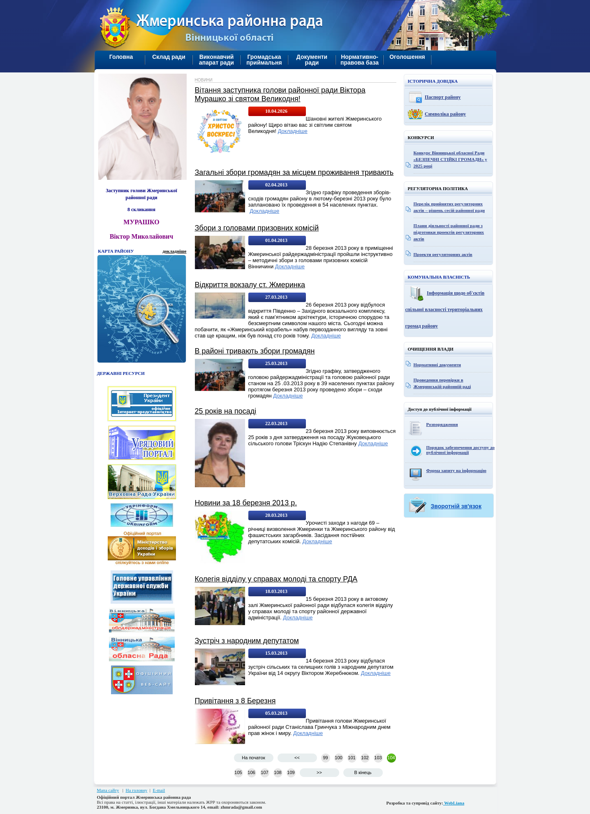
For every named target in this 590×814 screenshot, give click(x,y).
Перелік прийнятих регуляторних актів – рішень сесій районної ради (449, 207)
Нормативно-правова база (359, 59)
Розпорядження (442, 424)
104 (391, 757)
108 (277, 772)
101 (351, 757)
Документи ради (311, 59)
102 (364, 757)
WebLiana (454, 802)
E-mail (159, 790)
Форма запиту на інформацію (456, 470)
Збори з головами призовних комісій (257, 228)
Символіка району (445, 114)
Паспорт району (443, 97)
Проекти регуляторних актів (443, 254)
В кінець (363, 772)
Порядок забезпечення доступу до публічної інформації (460, 450)
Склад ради (168, 56)
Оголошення (407, 56)
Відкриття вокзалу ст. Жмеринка (250, 285)
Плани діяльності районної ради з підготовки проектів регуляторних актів (449, 232)
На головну (136, 790)
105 (238, 772)
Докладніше (293, 131)
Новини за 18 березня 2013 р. (246, 503)
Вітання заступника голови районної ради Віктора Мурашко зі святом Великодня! (280, 94)
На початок (253, 757)
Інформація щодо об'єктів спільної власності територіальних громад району (445, 309)
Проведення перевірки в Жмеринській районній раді (442, 383)
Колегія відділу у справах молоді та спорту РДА (276, 579)
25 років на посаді (226, 411)
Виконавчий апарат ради (216, 59)
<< (297, 757)
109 (290, 772)
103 (378, 757)
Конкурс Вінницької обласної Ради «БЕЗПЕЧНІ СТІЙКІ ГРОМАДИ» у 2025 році (450, 159)
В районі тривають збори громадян (255, 351)
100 (338, 757)
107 (264, 772)
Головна (121, 56)
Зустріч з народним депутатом (247, 641)
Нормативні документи (437, 364)
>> (319, 772)
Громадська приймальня (264, 59)
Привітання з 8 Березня (235, 701)
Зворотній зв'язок (456, 506)
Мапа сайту (108, 790)
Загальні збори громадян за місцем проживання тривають (294, 172)
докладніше (174, 251)
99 (325, 757)
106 (251, 772)
